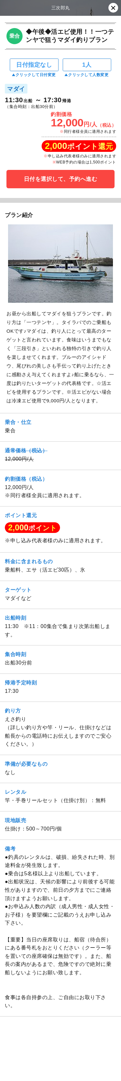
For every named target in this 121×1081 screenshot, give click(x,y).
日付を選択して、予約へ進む (60, 179)
